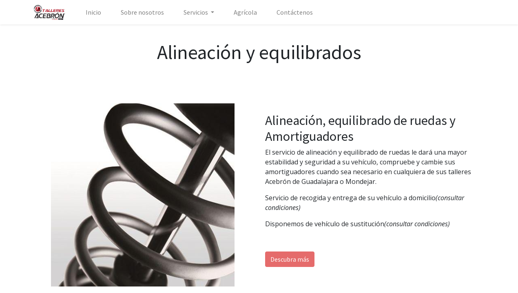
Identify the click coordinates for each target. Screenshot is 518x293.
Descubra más (289, 259)
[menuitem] (93, 12)
